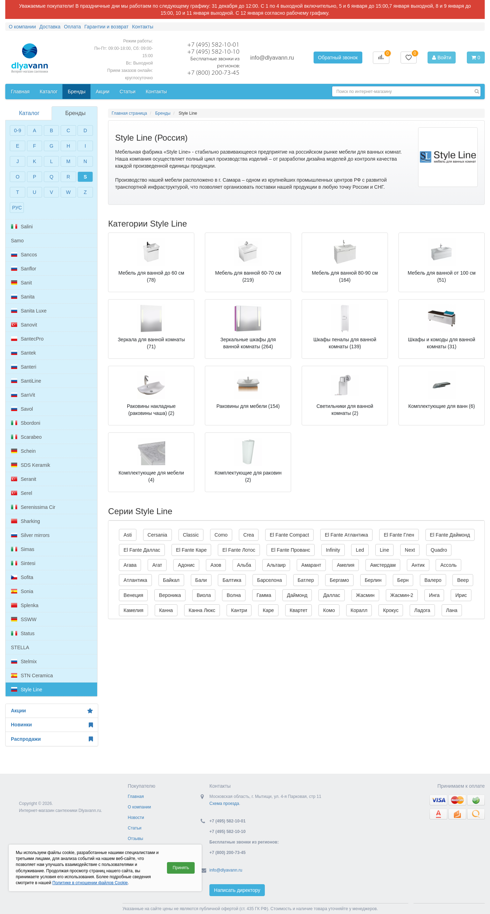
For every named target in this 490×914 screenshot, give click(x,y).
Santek (23, 353)
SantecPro (27, 339)
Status (23, 633)
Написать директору (237, 890)
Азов (215, 565)
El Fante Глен (399, 535)
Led (360, 550)
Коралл (359, 610)
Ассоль (448, 565)
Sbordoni (25, 423)
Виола (204, 595)
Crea (248, 535)
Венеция (133, 595)
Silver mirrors (30, 535)
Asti (127, 535)
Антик (417, 565)
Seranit (23, 479)
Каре (268, 610)
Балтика (231, 580)
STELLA (20, 647)
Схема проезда (224, 803)
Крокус (390, 610)
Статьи (134, 828)
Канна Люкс (202, 610)
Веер (463, 580)
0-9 (17, 130)
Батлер (306, 580)
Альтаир (276, 565)
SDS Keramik (30, 465)
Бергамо (339, 580)
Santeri (23, 367)
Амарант (311, 565)
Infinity (333, 550)
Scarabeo (26, 437)
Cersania (157, 535)
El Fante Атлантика (346, 535)
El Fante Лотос (238, 550)
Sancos (24, 254)
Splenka (24, 605)
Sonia (22, 591)
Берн (403, 580)
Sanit (21, 282)
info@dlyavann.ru (272, 58)
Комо (329, 610)
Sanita (23, 297)
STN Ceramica (32, 675)
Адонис (186, 565)
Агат (157, 565)
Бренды (75, 113)
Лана (452, 610)
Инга (434, 595)
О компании (139, 807)
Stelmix (24, 661)
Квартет (299, 610)
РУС (17, 207)
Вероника (170, 595)
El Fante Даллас (141, 550)
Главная (136, 796)
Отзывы (135, 838)
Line (384, 550)
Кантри (239, 610)
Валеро (433, 580)
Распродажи (52, 738)
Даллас (331, 595)
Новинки (52, 724)
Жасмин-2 (402, 595)
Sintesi (23, 563)
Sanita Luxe (29, 311)
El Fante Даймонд (450, 535)
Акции (52, 710)
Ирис (461, 595)
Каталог (29, 113)
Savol (22, 409)
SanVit (23, 395)
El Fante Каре (191, 550)
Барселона (269, 580)
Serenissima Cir (33, 507)
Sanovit (24, 325)
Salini (22, 226)
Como (221, 535)
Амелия (345, 565)
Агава (129, 565)
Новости (136, 817)
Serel (21, 493)
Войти (441, 57)
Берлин (373, 580)
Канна (166, 610)
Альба (244, 565)
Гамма (264, 595)
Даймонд (297, 595)
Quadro (439, 550)
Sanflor (23, 268)
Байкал (171, 580)
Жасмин (365, 595)
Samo (17, 240)
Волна (234, 595)
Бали (201, 580)
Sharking (25, 521)
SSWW (23, 619)
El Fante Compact (289, 535)
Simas (22, 549)
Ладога (422, 610)
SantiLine (26, 381)
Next (410, 550)
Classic (191, 535)
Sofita (22, 577)
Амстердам (383, 565)
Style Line (26, 689)
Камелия (133, 610)
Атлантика (135, 580)
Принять (181, 867)
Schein (23, 451)
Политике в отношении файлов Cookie (90, 882)
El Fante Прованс (290, 550)
